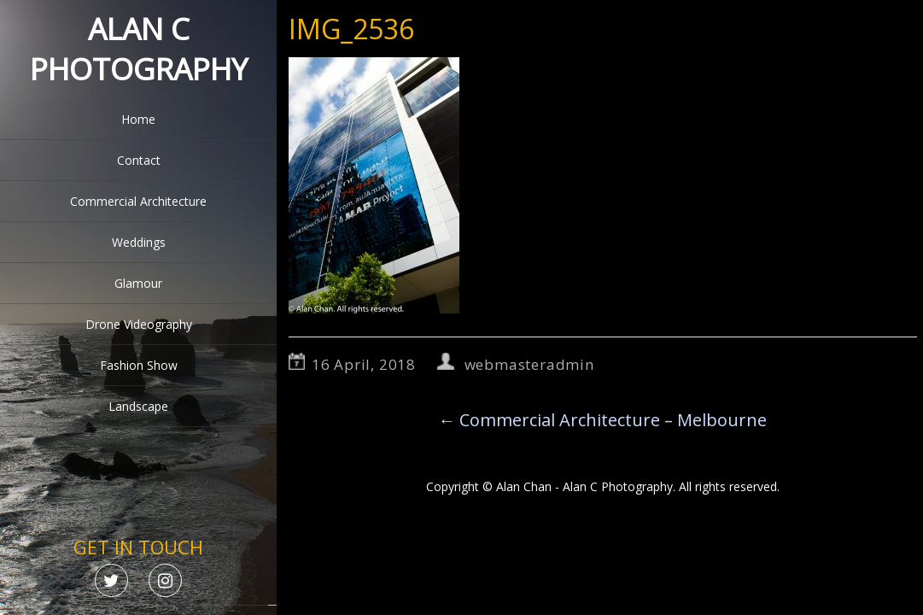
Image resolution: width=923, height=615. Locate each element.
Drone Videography (138, 324)
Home (138, 119)
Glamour (138, 283)
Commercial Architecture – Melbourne (602, 419)
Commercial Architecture (138, 201)
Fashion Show (139, 365)
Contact (139, 160)
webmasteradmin (529, 364)
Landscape (138, 406)
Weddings (139, 242)
